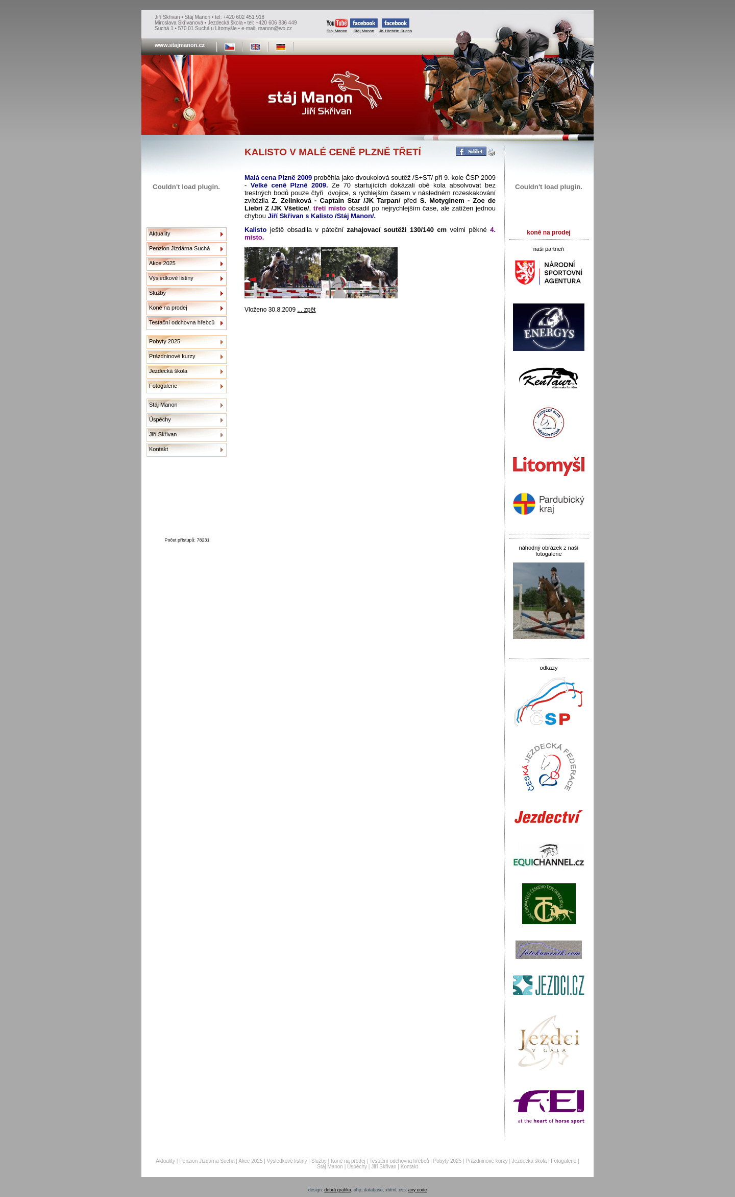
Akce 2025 (162, 263)
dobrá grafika (337, 1189)
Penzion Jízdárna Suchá (179, 248)
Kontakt (158, 449)
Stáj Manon (337, 25)
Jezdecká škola (168, 371)
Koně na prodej (168, 307)
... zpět (306, 309)
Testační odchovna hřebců (181, 322)
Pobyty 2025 (164, 341)
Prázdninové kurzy (172, 356)
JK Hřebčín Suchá (395, 25)
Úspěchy (160, 419)
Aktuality (159, 233)
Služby (157, 293)
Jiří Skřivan (163, 434)
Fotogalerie (163, 386)
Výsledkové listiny (171, 278)
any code (417, 1189)
